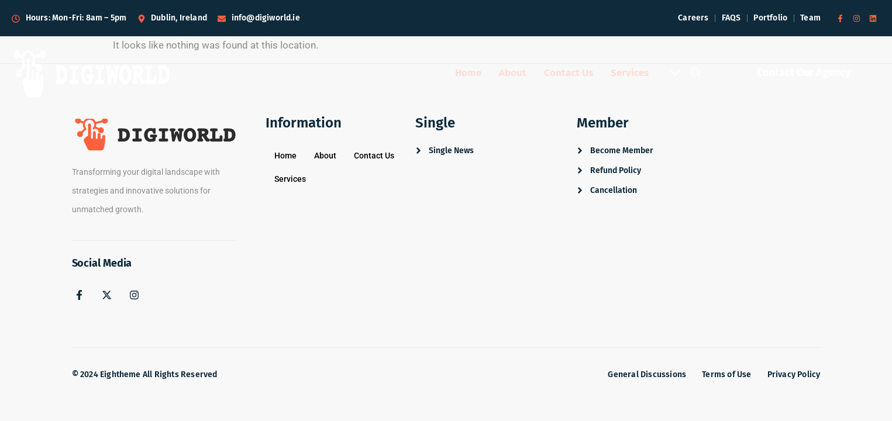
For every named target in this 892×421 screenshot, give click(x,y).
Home (463, 73)
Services (629, 73)
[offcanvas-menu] (675, 73)
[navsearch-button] (696, 76)
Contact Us (567, 73)
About (509, 73)
